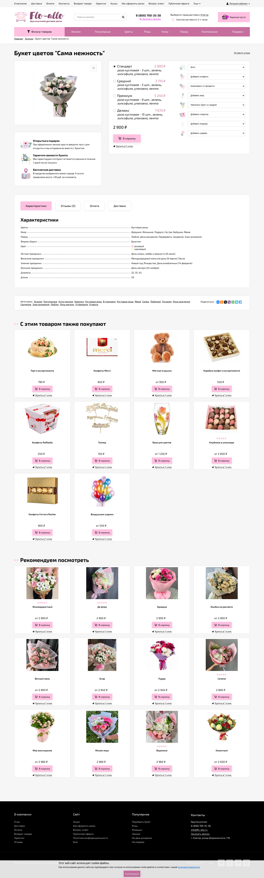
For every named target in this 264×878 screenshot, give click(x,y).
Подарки (237, 31)
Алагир (204, 14)
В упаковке (109, 301)
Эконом (76, 31)
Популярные (103, 31)
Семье (145, 301)
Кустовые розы (93, 301)
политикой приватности (189, 867)
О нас (17, 821)
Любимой (155, 301)
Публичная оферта (83, 833)
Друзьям (167, 301)
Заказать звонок (200, 833)
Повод (184, 31)
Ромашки (137, 829)
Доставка (19, 825)
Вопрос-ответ (80, 829)
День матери (67, 304)
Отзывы (18, 841)
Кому (165, 31)
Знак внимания (41, 304)
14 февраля (81, 304)
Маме (138, 301)
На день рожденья (142, 837)
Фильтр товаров (39, 31)
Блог (75, 841)
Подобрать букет (141, 821)
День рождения (181, 301)
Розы (147, 31)
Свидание (26, 304)
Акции (76, 821)
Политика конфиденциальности (90, 837)
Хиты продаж (65, 301)
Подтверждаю (132, 874)
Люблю (55, 304)
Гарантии (19, 837)
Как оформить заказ (84, 825)
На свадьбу (138, 841)
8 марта (93, 304)
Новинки (79, 301)
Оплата (18, 829)
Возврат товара (23, 833)
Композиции (210, 31)
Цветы (129, 31)
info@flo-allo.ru (199, 829)
